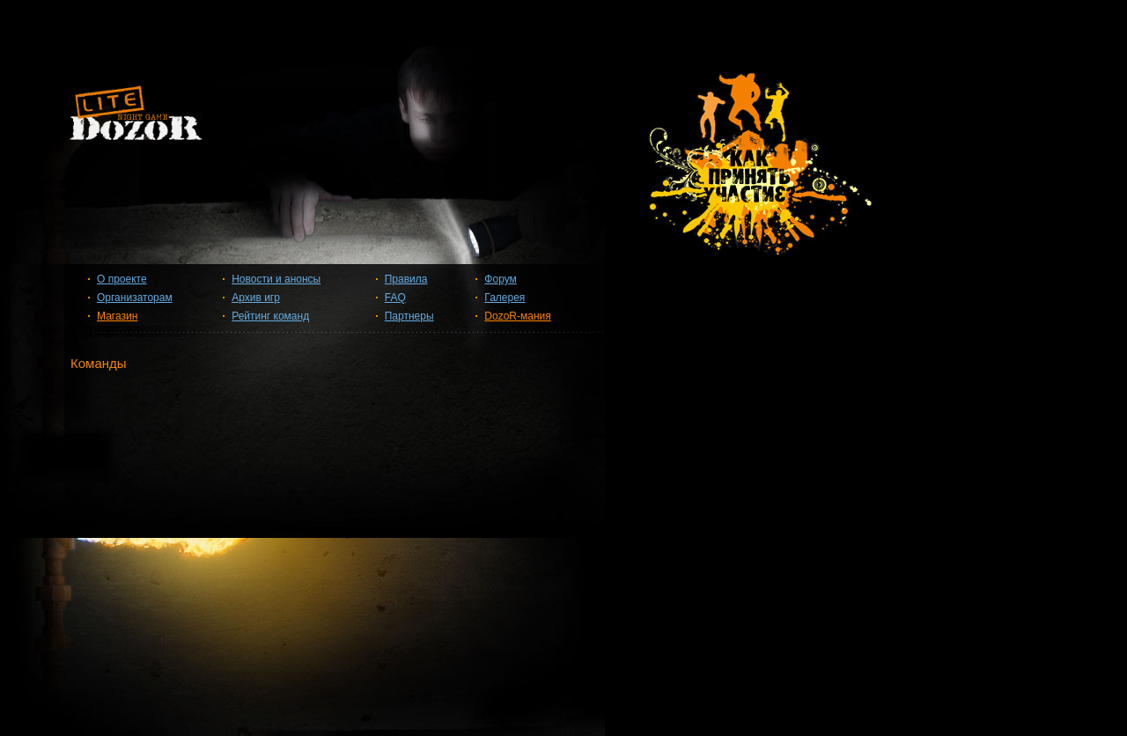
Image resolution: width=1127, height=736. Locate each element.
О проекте (122, 279)
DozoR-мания (517, 316)
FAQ (395, 297)
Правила (406, 279)
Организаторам (135, 297)
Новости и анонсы (276, 279)
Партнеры (409, 316)
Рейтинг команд (270, 316)
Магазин (117, 316)
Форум (500, 279)
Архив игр (256, 297)
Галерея (504, 297)
